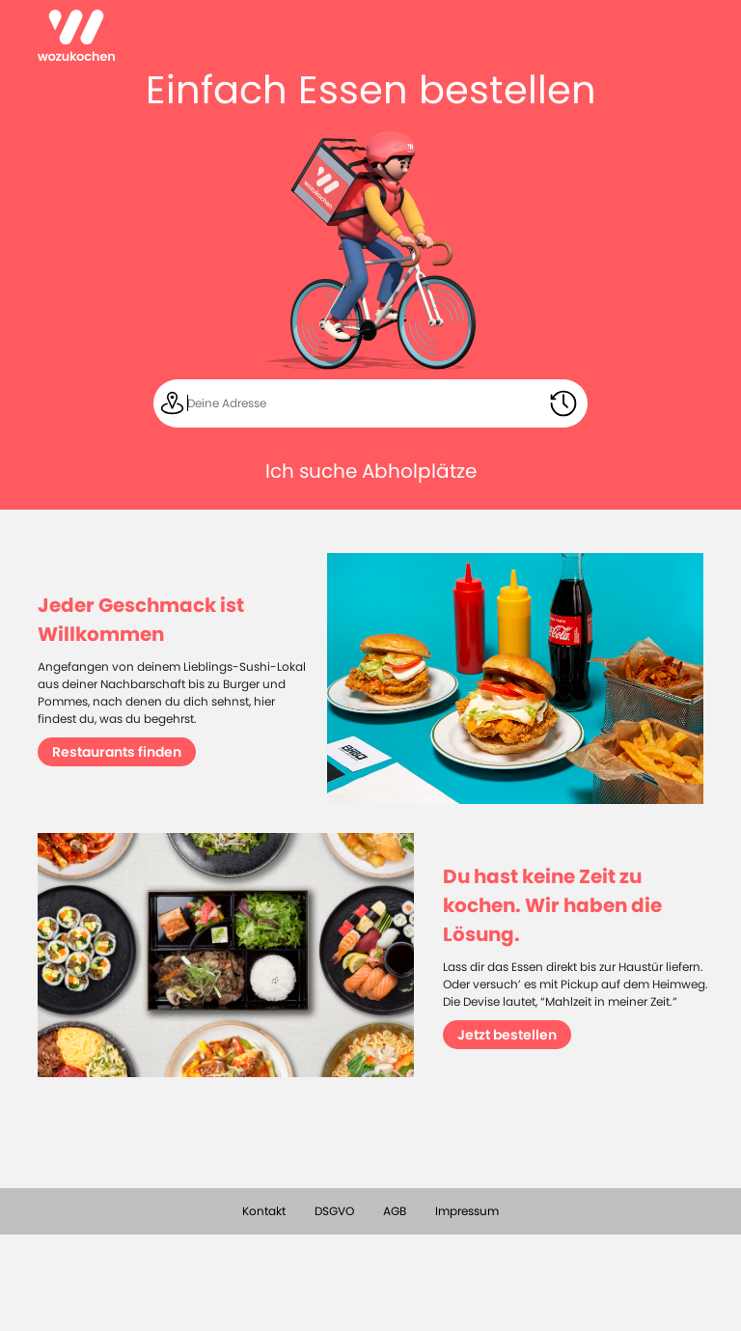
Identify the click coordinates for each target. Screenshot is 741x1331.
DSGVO (334, 1211)
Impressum (467, 1211)
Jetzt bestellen (507, 1034)
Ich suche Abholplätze (371, 471)
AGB (394, 1211)
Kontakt (264, 1211)
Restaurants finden (116, 752)
